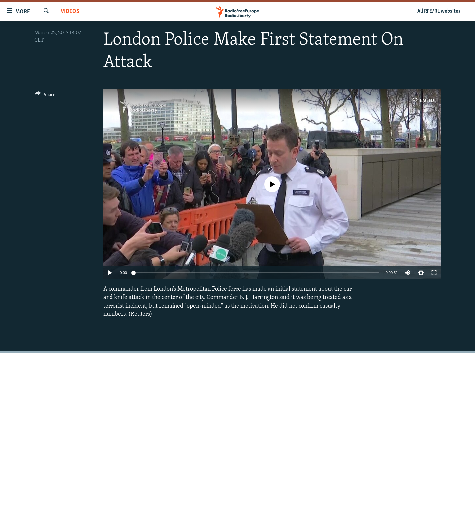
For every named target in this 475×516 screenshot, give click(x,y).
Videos (70, 11)
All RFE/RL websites (438, 11)
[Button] (45, 96)
